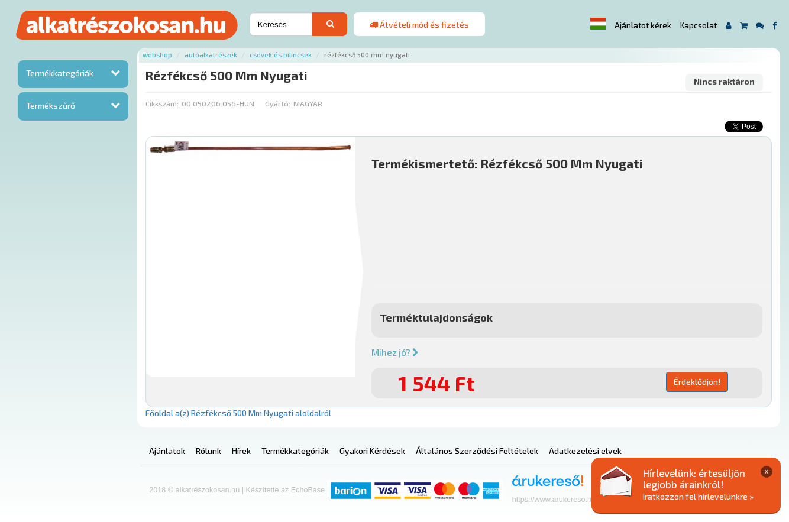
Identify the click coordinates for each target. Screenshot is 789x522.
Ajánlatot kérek (643, 25)
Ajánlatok (167, 451)
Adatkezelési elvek (585, 451)
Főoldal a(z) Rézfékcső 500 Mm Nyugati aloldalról (238, 413)
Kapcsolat (698, 25)
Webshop (157, 55)
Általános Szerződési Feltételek (477, 451)
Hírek (241, 451)
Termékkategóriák (59, 73)
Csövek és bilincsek (281, 55)
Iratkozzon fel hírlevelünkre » (698, 496)
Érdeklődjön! (697, 382)
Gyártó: (277, 103)
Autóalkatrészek (211, 55)
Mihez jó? (395, 352)
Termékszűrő (50, 105)
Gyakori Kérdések (372, 451)
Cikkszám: (162, 103)
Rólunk (208, 451)
